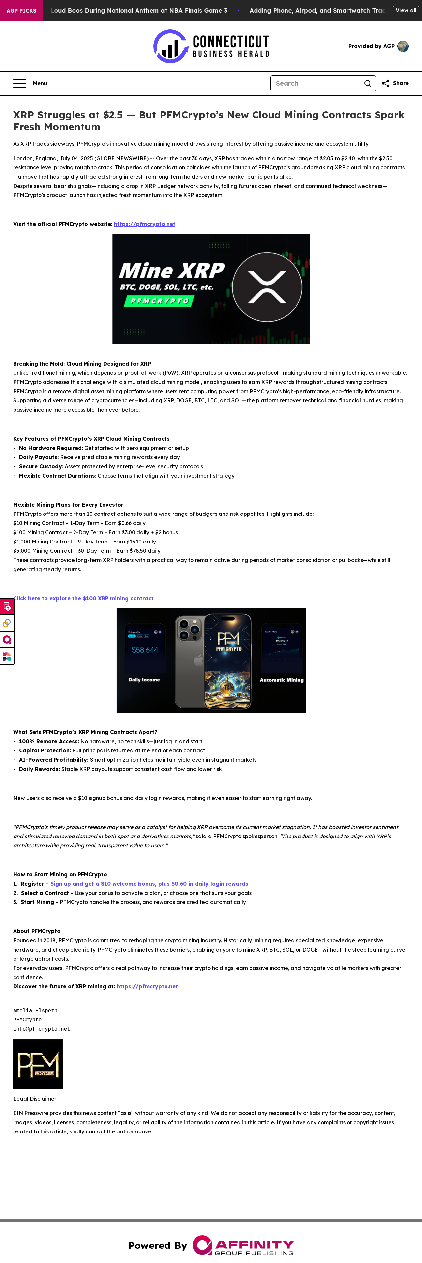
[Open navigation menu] (30, 83)
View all (406, 10)
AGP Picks (21, 10)
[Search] (315, 83)
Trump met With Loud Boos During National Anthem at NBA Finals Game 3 (121, 10)
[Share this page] (395, 83)
